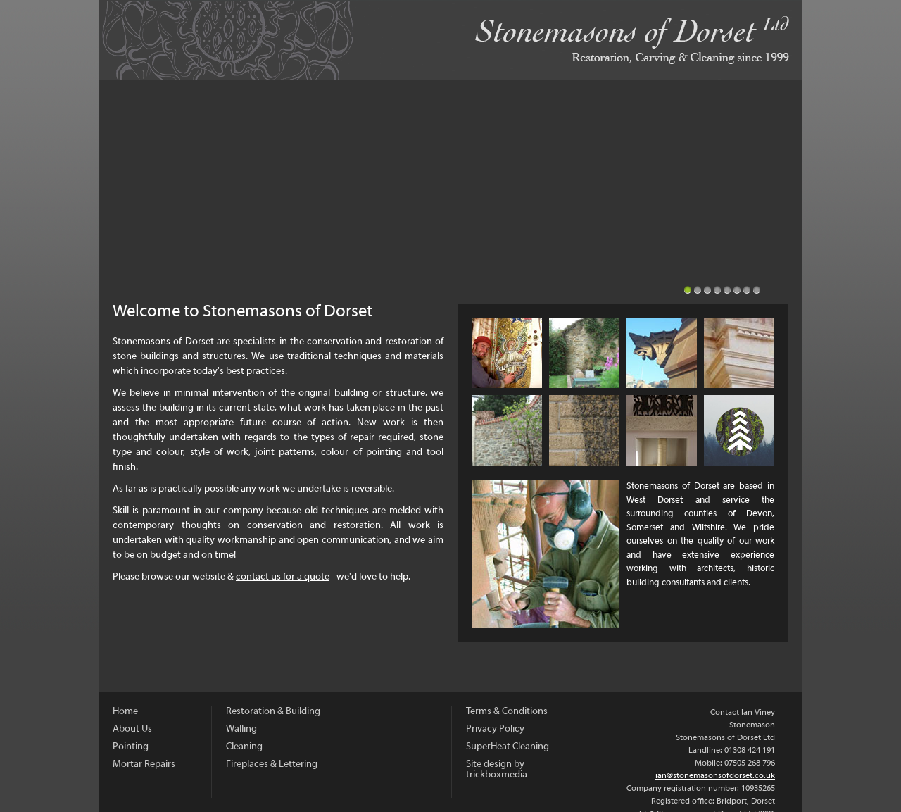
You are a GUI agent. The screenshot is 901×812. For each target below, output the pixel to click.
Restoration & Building (273, 711)
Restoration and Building (739, 353)
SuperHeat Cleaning (507, 747)
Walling (507, 430)
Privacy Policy (495, 729)
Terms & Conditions (507, 711)
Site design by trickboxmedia (496, 769)
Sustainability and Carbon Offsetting (739, 430)
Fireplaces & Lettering (661, 430)
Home (125, 711)
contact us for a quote (282, 577)
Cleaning (584, 430)
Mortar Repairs (661, 353)
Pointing (584, 353)
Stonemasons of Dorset (450, 40)
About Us (507, 353)
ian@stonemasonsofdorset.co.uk (715, 776)
